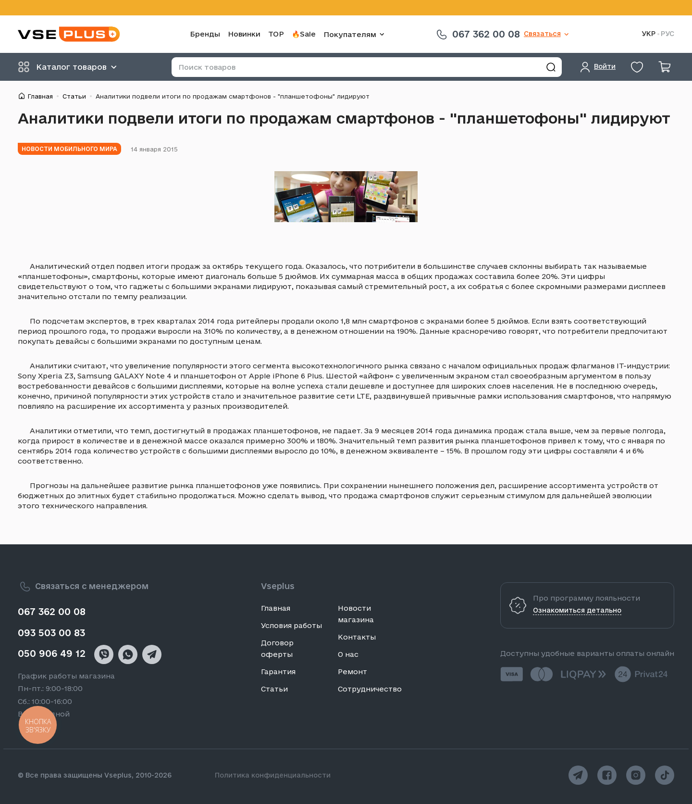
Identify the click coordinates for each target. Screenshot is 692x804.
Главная (40, 96)
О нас (348, 654)
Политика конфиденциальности (273, 775)
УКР (648, 34)
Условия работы (291, 625)
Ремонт (352, 671)
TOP (276, 34)
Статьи (74, 96)
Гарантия (278, 671)
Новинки (244, 34)
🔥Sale (304, 34)
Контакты (357, 637)
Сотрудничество (370, 689)
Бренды (205, 34)
